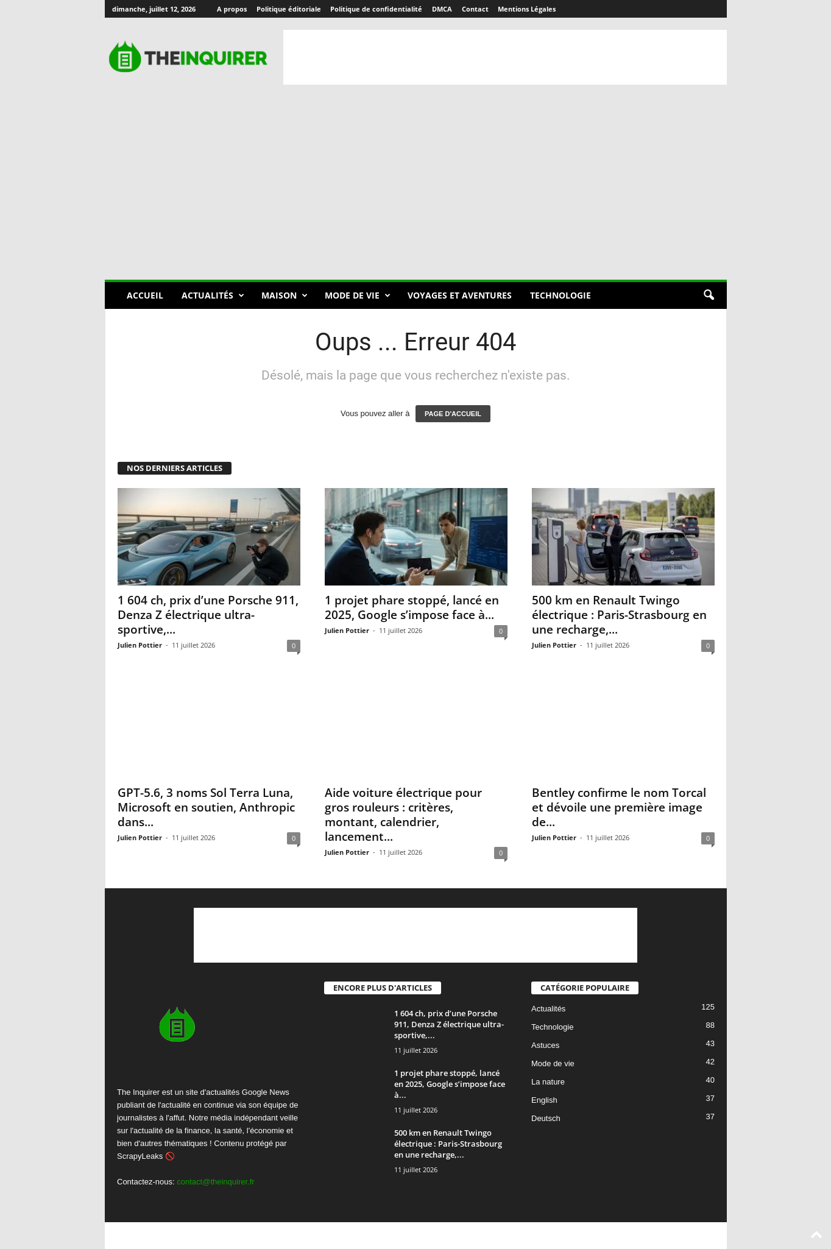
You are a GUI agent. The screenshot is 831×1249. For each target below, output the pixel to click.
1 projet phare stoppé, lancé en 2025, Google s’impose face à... (412, 607)
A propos (232, 8)
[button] (708, 295)
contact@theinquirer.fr (215, 1181)
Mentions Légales (527, 8)
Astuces (545, 1045)
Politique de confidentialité (376, 8)
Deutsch (545, 1118)
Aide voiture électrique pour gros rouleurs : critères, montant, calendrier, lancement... (403, 814)
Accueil (145, 295)
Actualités (213, 295)
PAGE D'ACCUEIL (453, 413)
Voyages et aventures (460, 295)
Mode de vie (358, 295)
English (544, 1100)
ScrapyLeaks (140, 1156)
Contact (475, 8)
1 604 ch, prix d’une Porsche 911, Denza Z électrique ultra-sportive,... (208, 614)
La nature (548, 1082)
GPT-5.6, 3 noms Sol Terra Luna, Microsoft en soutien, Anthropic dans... (206, 807)
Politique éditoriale (288, 8)
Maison (284, 295)
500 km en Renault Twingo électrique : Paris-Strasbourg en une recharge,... (619, 614)
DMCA (442, 8)
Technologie (560, 295)
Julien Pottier (140, 644)
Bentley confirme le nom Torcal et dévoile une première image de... (619, 807)
